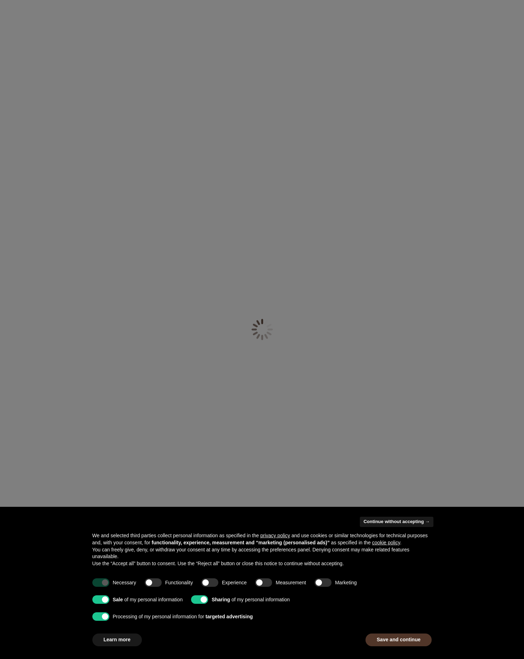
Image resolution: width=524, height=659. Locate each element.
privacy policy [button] (275, 535)
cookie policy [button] (386, 542)
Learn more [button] (117, 639)
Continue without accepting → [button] (396, 521)
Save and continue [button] (399, 639)
